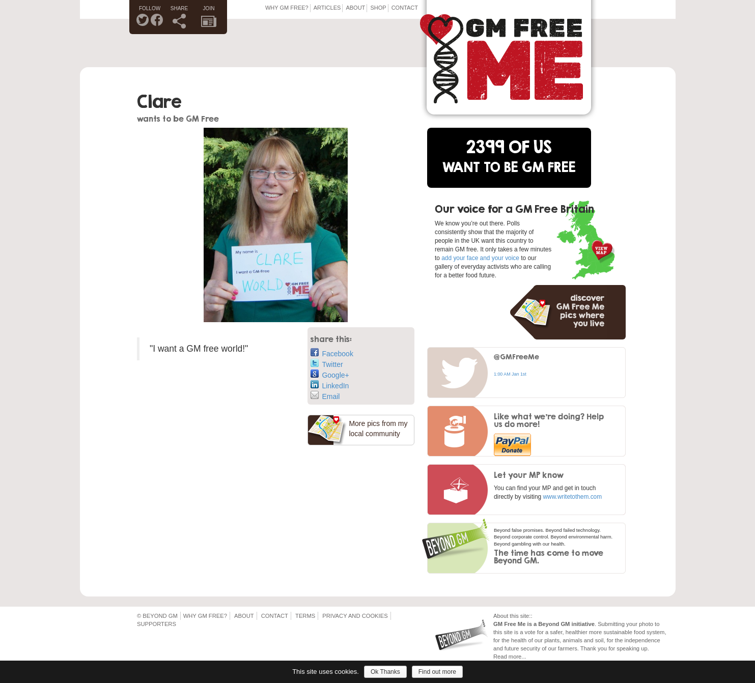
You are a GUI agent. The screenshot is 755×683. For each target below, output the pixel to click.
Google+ (330, 374)
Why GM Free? (287, 8)
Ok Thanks (385, 671)
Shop (378, 8)
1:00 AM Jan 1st (510, 374)
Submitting (611, 624)
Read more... (509, 656)
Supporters (156, 624)
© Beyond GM (157, 616)
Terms (305, 616)
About (355, 8)
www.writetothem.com (572, 496)
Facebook (332, 353)
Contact (405, 8)
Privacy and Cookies (354, 616)
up (644, 648)
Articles (327, 8)
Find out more (437, 671)
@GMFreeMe (516, 356)
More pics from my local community (378, 428)
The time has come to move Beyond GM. (548, 556)
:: (530, 616)
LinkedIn (330, 385)
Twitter (327, 363)
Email (325, 396)
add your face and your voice (480, 258)
